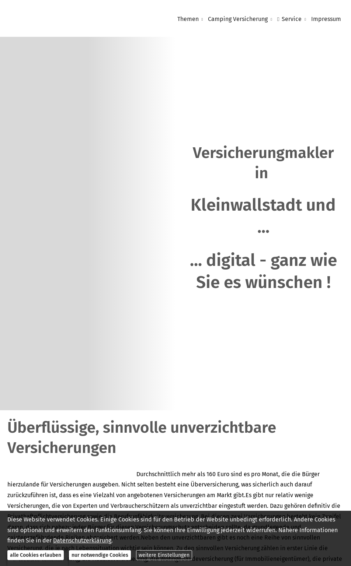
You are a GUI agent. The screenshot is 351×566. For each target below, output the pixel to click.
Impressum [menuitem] (326, 18)
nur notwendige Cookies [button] (100, 555)
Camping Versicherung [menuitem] (238, 18)
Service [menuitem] (289, 18)
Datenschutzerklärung (82, 540)
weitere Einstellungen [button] (164, 555)
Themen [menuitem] (188, 18)
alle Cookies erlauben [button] (35, 555)
